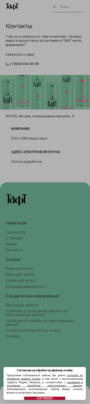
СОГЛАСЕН (45, 398)
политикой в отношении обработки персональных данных (45, 384)
